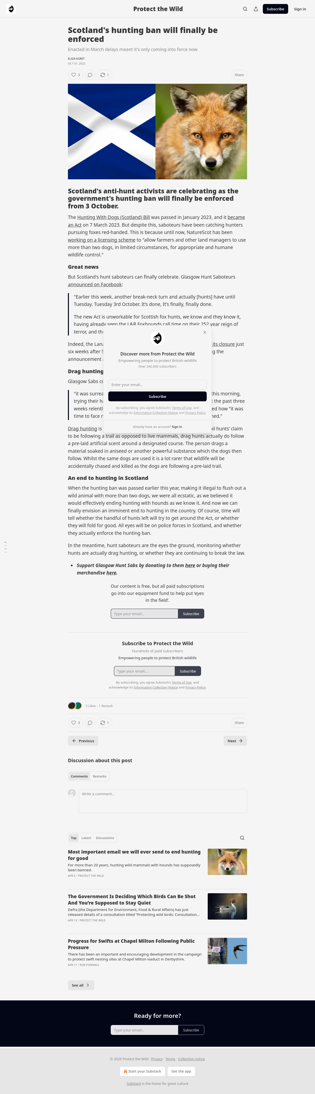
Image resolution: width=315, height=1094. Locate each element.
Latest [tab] (86, 838)
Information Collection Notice (156, 412)
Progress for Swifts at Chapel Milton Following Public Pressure (131, 944)
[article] (157, 867)
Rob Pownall (90, 965)
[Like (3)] (75, 75)
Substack (134, 1083)
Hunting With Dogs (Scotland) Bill (113, 217)
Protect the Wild (91, 875)
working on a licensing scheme (101, 240)
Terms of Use (182, 407)
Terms (170, 1059)
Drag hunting (82, 428)
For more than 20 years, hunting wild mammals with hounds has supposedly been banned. (134, 867)
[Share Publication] (256, 9)
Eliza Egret (76, 58)
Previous (83, 740)
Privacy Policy (195, 412)
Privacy (157, 1059)
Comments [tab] (79, 776)
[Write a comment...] (163, 801)
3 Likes (91, 706)
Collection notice (191, 1059)
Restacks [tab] (100, 776)
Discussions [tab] (105, 838)
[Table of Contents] (5, 547)
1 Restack (106, 706)
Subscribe (275, 8)
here (190, 565)
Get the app (181, 1071)
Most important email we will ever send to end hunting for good (134, 855)
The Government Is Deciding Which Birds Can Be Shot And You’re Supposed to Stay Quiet (132, 899)
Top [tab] (74, 838)
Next (235, 740)
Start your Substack (142, 1071)
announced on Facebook (95, 284)
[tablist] (89, 776)
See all (81, 985)
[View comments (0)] (90, 75)
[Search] (245, 9)
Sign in (300, 8)
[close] (205, 332)
